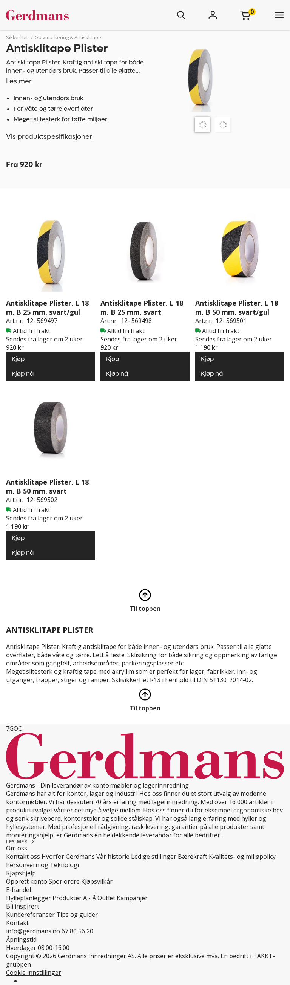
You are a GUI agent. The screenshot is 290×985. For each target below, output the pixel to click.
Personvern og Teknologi (42, 865)
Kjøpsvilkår (97, 881)
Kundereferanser (30, 914)
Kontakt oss (23, 856)
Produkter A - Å (74, 898)
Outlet (106, 898)
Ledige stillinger (153, 856)
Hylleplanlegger (28, 898)
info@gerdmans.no (33, 931)
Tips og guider (77, 914)
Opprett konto (26, 881)
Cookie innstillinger (33, 972)
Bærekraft (192, 856)
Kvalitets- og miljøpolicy (242, 856)
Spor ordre (64, 881)
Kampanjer (132, 898)
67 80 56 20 (77, 931)
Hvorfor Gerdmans (68, 856)
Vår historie (113, 856)
